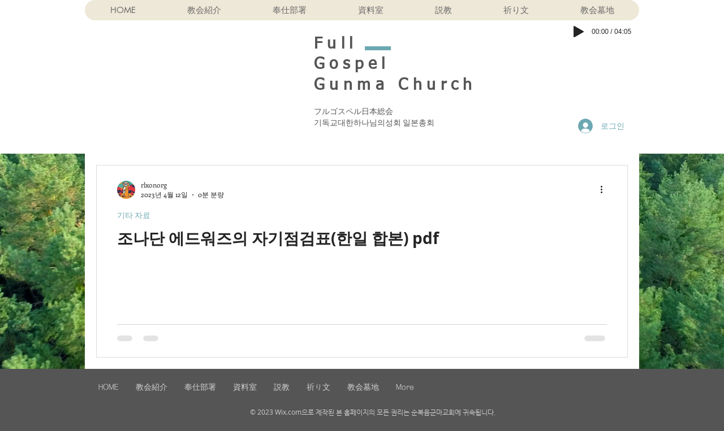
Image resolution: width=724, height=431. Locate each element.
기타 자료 (133, 215)
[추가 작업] (605, 190)
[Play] (579, 31)
